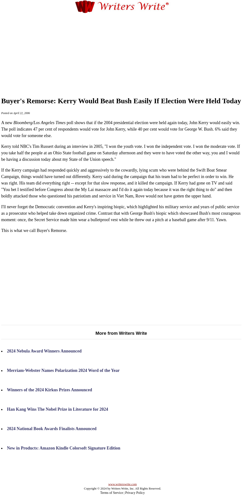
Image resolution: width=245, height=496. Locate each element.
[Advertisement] (131, 50)
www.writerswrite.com (122, 484)
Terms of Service (111, 493)
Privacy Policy (135, 493)
